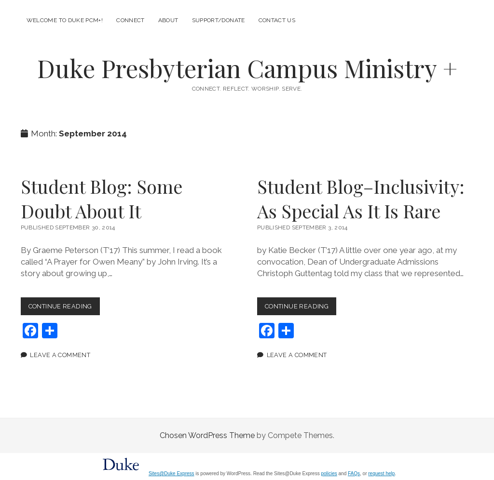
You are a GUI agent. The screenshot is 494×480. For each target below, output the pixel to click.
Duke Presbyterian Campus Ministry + (247, 68)
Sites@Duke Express (171, 473)
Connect (130, 20)
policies (329, 473)
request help (381, 473)
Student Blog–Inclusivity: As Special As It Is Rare (361, 198)
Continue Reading (64, 308)
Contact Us (277, 20)
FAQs (354, 473)
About (168, 20)
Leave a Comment (60, 355)
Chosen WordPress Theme (207, 435)
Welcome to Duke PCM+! (65, 20)
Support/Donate (218, 20)
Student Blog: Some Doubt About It (101, 198)
